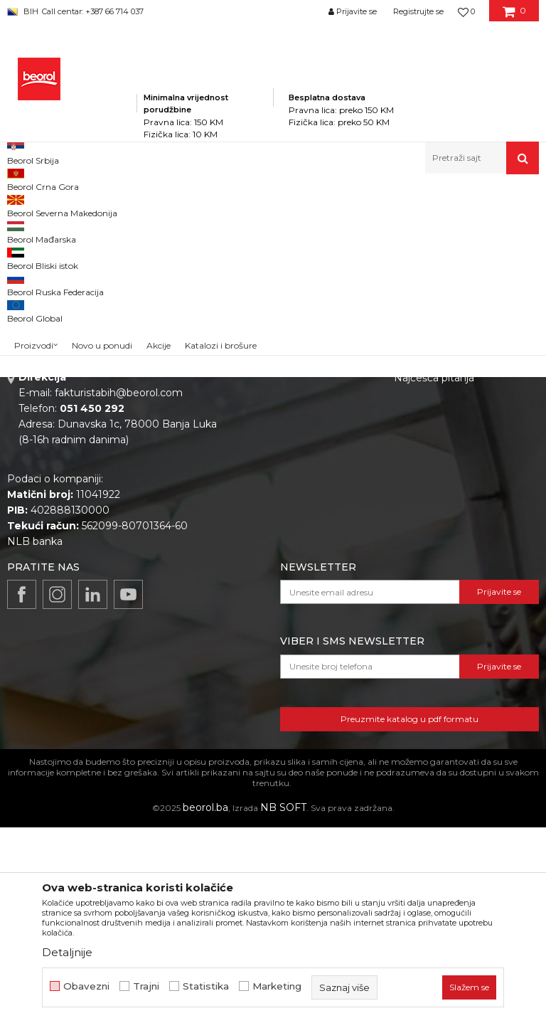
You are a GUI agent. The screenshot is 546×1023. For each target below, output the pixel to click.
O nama (254, 438)
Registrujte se (418, 11)
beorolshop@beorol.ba (113, 502)
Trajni (146, 986)
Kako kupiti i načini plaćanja (461, 498)
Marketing (276, 986)
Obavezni (86, 986)
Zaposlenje (262, 458)
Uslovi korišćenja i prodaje (457, 478)
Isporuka (415, 518)
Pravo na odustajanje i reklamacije (448, 545)
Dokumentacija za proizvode (306, 518)
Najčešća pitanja (434, 573)
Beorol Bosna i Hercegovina (63, 204)
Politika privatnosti (439, 438)
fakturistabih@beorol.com (119, 588)
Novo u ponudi (102, 161)
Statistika (206, 986)
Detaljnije (67, 952)
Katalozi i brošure (277, 498)
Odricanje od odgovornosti (459, 458)
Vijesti (249, 478)
